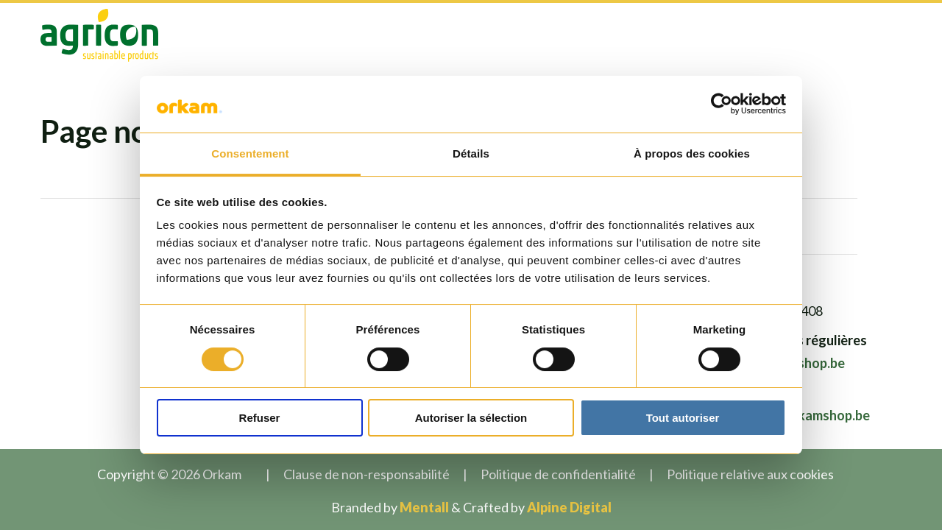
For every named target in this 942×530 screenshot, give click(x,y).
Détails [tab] (471, 153)
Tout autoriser (683, 417)
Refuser (259, 417)
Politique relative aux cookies (750, 474)
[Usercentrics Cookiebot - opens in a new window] (721, 104)
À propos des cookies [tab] (692, 153)
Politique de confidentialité (558, 474)
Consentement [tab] (249, 153)
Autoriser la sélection (471, 417)
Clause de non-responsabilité (366, 474)
